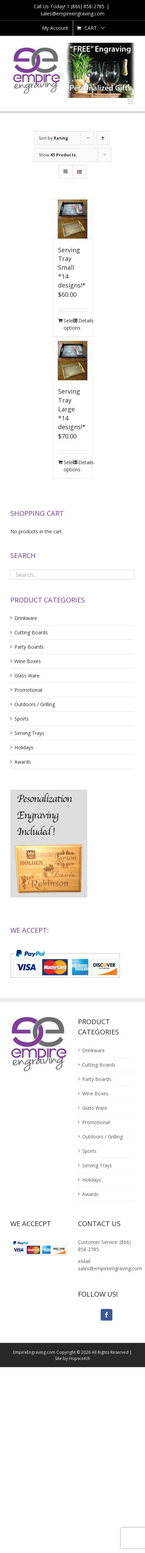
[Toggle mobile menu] (131, 101)
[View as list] (79, 171)
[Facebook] (106, 1315)
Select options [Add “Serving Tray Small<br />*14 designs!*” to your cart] (68, 324)
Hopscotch (79, 1358)
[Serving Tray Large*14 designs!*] (72, 360)
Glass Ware (27, 675)
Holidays (23, 747)
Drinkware (25, 618)
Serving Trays (29, 733)
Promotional (28, 690)
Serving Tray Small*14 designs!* (72, 268)
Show (57, 155)
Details (82, 320)
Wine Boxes (27, 661)
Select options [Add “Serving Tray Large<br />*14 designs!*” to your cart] (68, 466)
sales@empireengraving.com (72, 13)
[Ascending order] (103, 138)
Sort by (53, 138)
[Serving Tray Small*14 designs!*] (72, 219)
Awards (22, 762)
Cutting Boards (31, 632)
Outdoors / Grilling (34, 704)
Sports (21, 718)
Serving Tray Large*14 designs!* (72, 409)
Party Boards (29, 647)
